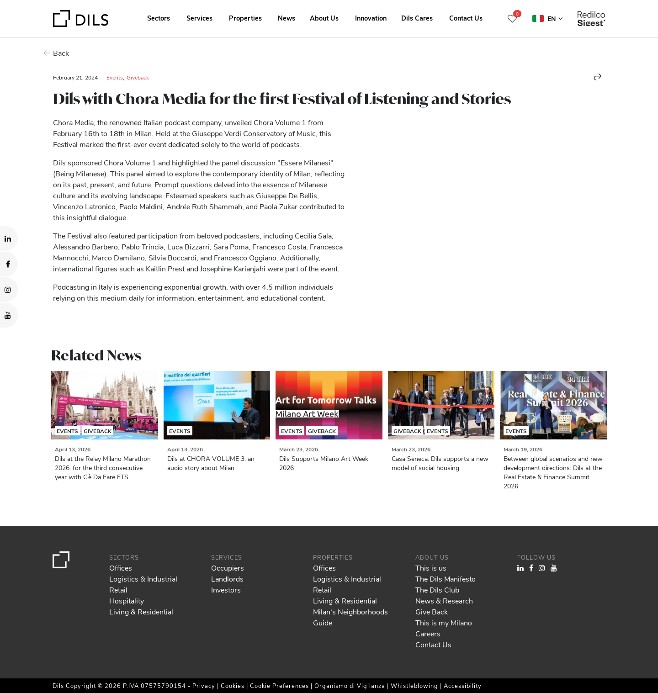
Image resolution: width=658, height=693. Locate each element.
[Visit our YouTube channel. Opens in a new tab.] (9, 315)
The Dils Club (437, 589)
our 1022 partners (61, 647)
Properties (245, 17)
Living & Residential (141, 611)
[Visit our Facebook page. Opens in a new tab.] (9, 264)
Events (114, 77)
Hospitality (126, 600)
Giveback (138, 77)
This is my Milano (443, 622)
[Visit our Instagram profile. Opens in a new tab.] (9, 289)
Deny (587, 659)
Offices (120, 567)
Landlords (227, 578)
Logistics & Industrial (143, 578)
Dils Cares (417, 17)
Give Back (431, 611)
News (286, 17)
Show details (319, 683)
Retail (118, 589)
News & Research (444, 600)
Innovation (371, 17)
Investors (226, 589)
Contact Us (466, 17)
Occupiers (227, 567)
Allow (588, 638)
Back (61, 53)
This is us (430, 567)
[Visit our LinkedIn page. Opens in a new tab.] (9, 238)
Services (199, 17)
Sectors (158, 17)
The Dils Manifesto (445, 578)
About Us (324, 17)
